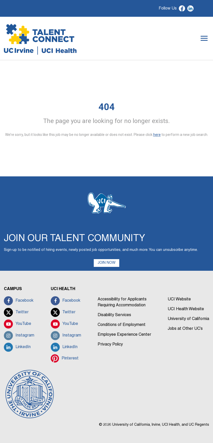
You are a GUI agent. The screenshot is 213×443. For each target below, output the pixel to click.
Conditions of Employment (122, 325)
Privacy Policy (110, 344)
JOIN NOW (106, 263)
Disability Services (114, 315)
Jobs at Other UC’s (185, 329)
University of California (188, 319)
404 (106, 107)
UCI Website (179, 299)
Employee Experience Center (124, 335)
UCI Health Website (186, 309)
